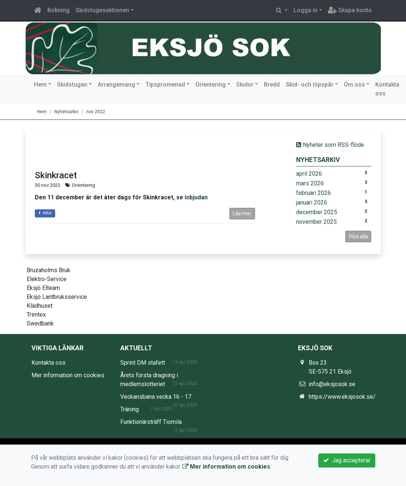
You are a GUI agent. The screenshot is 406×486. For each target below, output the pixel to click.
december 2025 (316, 212)
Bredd (272, 84)
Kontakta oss (387, 89)
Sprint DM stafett (142, 362)
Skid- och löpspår (309, 84)
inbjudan (196, 197)
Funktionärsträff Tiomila (151, 421)
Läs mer (242, 213)
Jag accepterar (346, 460)
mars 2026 (310, 183)
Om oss (354, 84)
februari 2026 (313, 192)
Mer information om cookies (67, 375)
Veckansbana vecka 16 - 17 (155, 396)
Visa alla (358, 236)
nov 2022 (95, 111)
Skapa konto (350, 10)
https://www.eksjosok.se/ (342, 396)
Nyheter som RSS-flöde (330, 144)
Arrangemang (116, 84)
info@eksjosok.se (332, 384)
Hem (40, 84)
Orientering (210, 84)
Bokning (58, 10)
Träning (129, 409)
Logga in (305, 10)
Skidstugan (72, 84)
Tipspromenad (165, 84)
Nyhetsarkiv (66, 111)
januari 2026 (311, 202)
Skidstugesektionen (102, 10)
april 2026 (309, 173)
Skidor (245, 84)
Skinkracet (56, 175)
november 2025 (316, 221)
